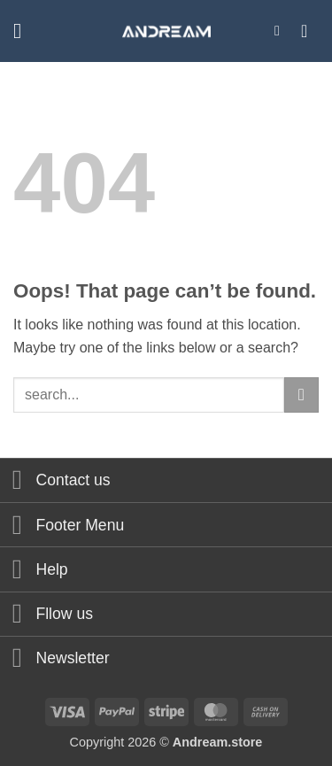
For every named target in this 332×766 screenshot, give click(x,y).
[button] (24, 30)
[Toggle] (17, 482)
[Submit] (301, 394)
